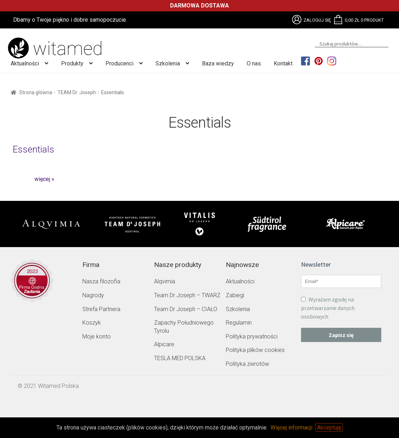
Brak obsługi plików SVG (296, 19)
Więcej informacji (291, 427)
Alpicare (164, 344)
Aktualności (25, 63)
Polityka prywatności (252, 336)
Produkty (72, 63)
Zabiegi (235, 295)
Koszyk (91, 322)
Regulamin (239, 322)
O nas (254, 63)
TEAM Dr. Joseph (77, 92)
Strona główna (35, 92)
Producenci (119, 63)
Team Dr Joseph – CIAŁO (185, 309)
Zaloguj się (317, 20)
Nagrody (93, 295)
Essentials (33, 149)
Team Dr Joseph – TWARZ (187, 295)
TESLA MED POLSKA (180, 358)
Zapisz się (341, 334)
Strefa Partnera (101, 309)
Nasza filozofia (101, 281)
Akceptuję (329, 427)
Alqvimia (164, 281)
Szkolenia (167, 63)
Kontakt (283, 63)
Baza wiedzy (218, 63)
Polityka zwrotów (247, 363)
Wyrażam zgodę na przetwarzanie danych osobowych (328, 308)
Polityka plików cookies (255, 350)
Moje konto (96, 336)
